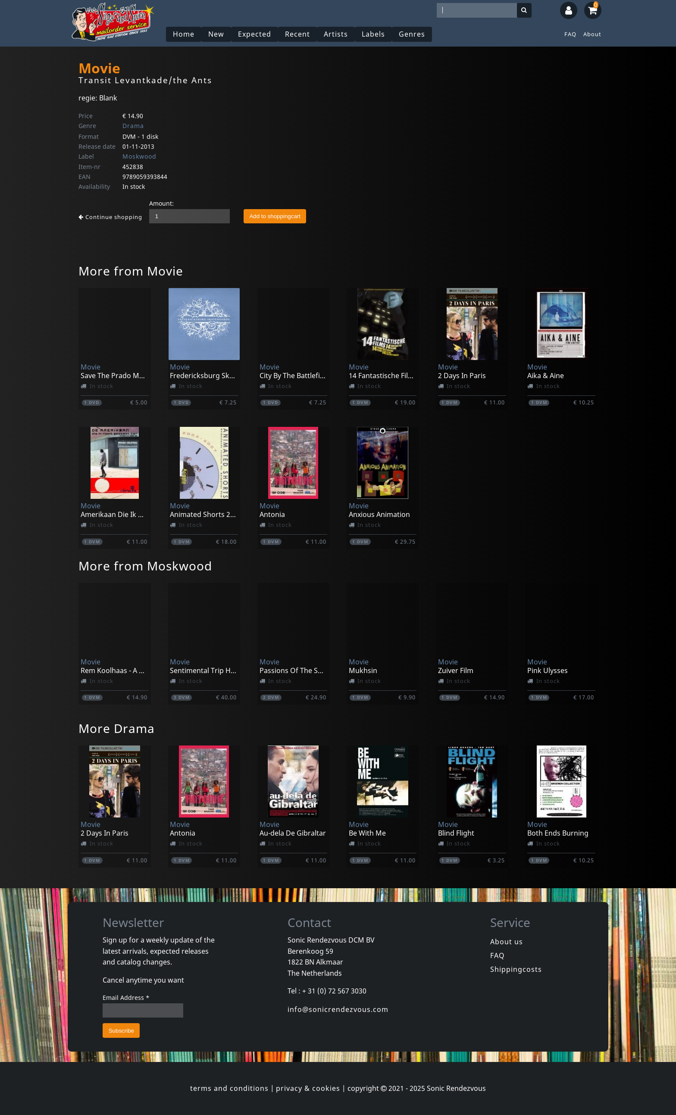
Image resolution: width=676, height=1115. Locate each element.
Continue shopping (110, 217)
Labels (373, 34)
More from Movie (130, 271)
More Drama (116, 728)
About (592, 34)
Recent (297, 34)
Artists (336, 34)
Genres (412, 34)
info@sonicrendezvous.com (338, 1009)
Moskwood (139, 156)
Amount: (161, 203)
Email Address (126, 997)
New (216, 34)
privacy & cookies (308, 1088)
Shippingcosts (516, 969)
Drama (133, 126)
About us (506, 941)
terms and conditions (229, 1088)
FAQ (570, 34)
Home (183, 34)
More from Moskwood (145, 566)
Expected (254, 34)
